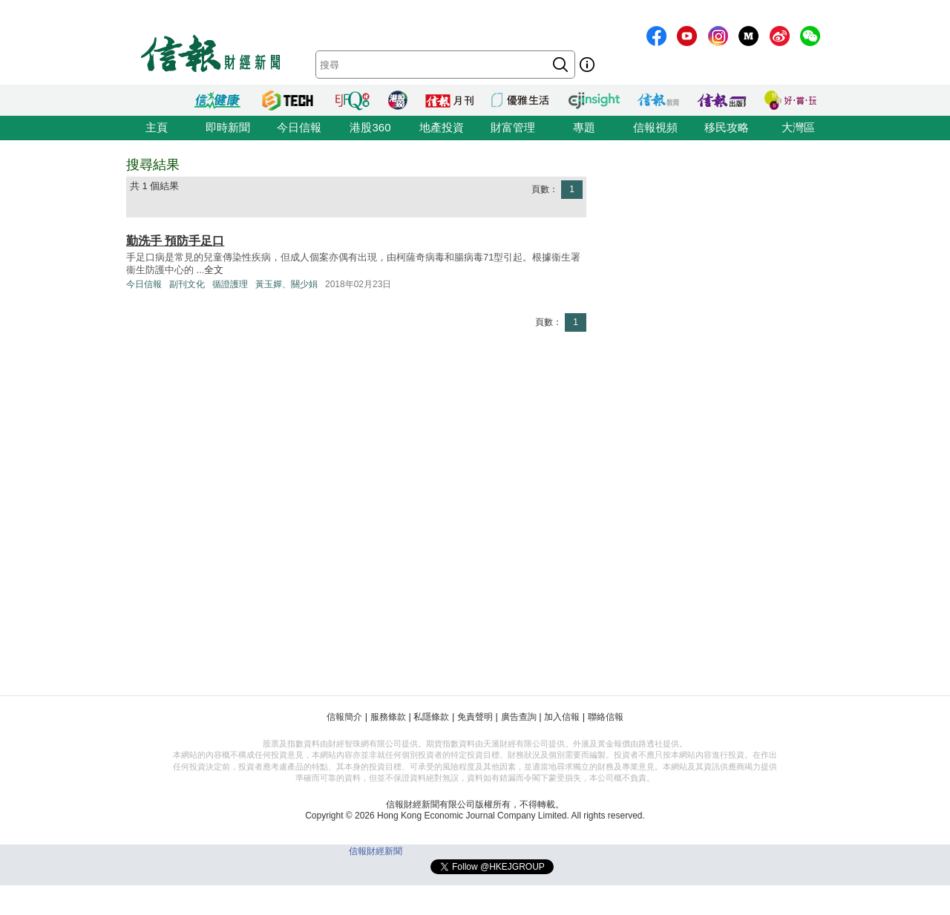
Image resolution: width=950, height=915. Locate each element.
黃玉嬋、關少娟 (286, 284)
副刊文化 (187, 284)
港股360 (370, 127)
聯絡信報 (605, 717)
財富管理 (513, 127)
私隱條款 (431, 717)
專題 (584, 127)
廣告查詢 (519, 717)
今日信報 (299, 127)
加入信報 (562, 717)
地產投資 (441, 127)
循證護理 (230, 284)
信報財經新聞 (375, 851)
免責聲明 (475, 717)
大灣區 (798, 127)
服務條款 (388, 717)
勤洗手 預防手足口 (175, 241)
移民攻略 (726, 127)
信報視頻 (655, 127)
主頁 (156, 127)
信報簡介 (344, 717)
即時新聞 (228, 127)
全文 (213, 269)
